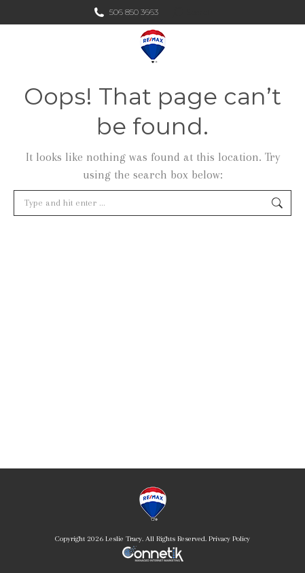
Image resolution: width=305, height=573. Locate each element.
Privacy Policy (229, 538)
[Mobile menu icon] (283, 46)
